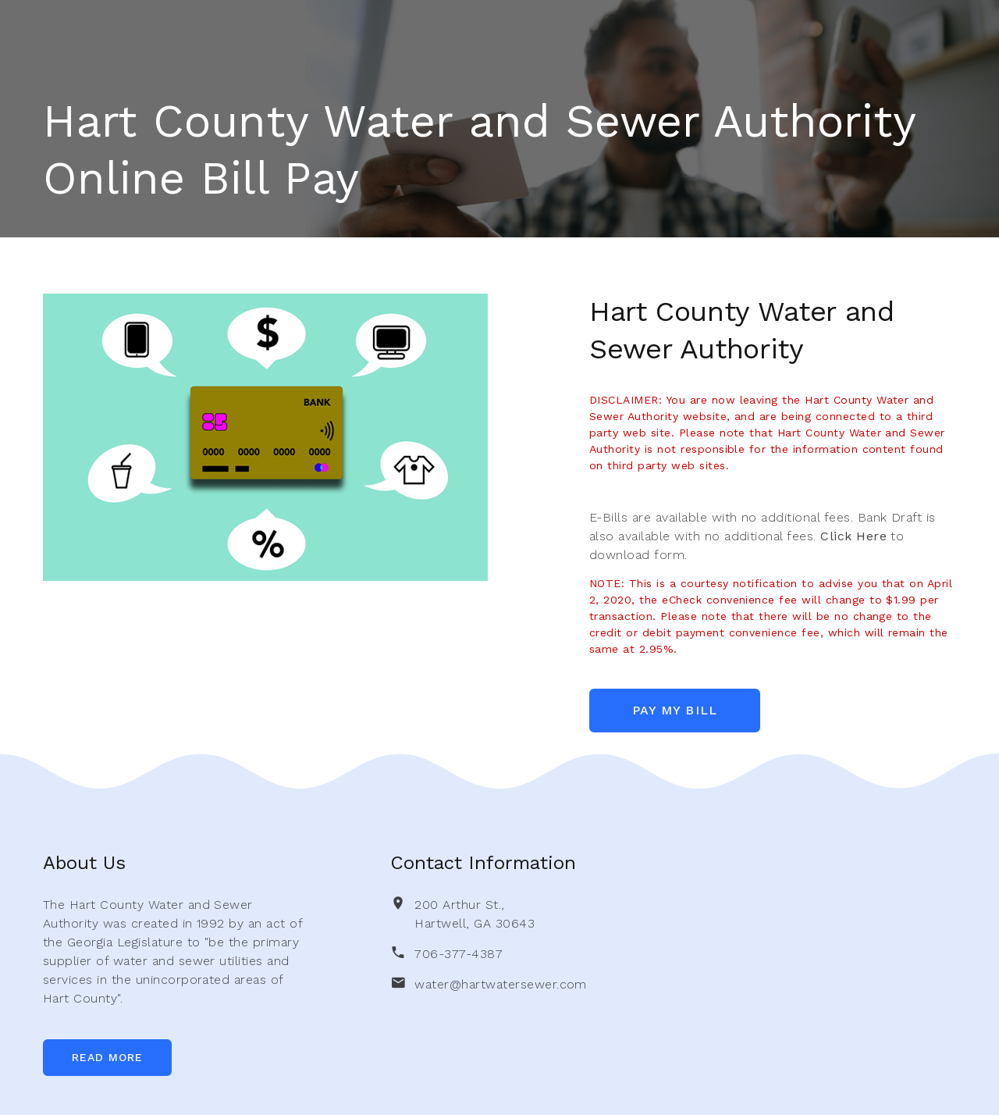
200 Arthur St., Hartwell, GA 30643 (474, 914)
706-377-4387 (458, 953)
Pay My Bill (677, 710)
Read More (107, 1057)
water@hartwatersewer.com (500, 984)
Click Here (853, 536)
